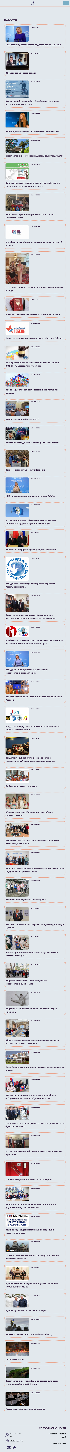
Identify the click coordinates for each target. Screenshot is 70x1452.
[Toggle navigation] (66, 3)
